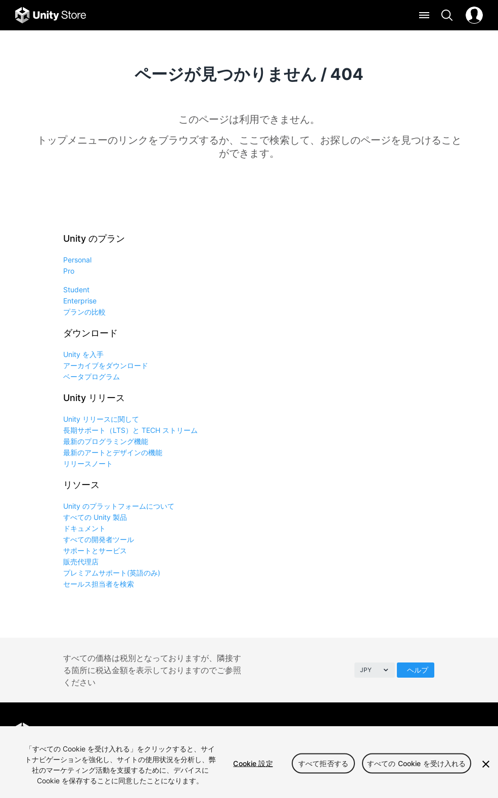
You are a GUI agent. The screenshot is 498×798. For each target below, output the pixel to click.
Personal (77, 259)
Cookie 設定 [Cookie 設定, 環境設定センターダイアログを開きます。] (253, 763)
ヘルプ (417, 670)
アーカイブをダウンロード (105, 365)
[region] (249, 762)
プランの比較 (84, 311)
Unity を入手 (83, 354)
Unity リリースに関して (101, 419)
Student (76, 289)
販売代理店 (81, 561)
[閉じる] (486, 764)
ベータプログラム (91, 376)
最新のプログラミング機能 (105, 441)
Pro (68, 271)
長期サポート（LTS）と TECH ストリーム (130, 430)
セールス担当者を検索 (98, 584)
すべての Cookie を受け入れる (416, 763)
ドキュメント (84, 528)
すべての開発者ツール (98, 539)
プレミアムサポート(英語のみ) (111, 572)
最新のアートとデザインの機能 (112, 452)
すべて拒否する (323, 763)
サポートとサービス (95, 550)
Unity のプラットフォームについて (118, 506)
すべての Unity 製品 (95, 517)
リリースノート (88, 463)
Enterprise (80, 300)
